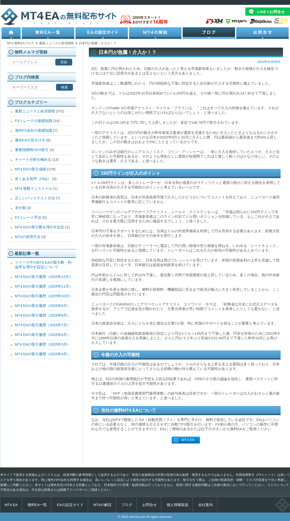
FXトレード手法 (28, 217)
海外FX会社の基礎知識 (33, 130)
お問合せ (263, 33)
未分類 (20, 208)
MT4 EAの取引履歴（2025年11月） (44, 286)
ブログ (209, 33)
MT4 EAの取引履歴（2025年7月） (43, 325)
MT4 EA (187, 440)
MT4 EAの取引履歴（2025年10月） (44, 296)
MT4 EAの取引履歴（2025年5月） (43, 344)
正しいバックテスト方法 (35, 198)
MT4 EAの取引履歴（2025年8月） (43, 315)
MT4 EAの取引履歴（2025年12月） (44, 277)
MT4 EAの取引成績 (30, 169)
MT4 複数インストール (33, 188)
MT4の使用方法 (27, 237)
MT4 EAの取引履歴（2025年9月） (43, 306)
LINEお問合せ (271, 12)
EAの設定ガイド (102, 33)
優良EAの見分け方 (30, 140)
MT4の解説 (156, 33)
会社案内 (205, 505)
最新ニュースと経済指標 (35, 111)
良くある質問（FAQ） (33, 179)
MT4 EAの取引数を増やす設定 (39, 227)
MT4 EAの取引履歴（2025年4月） (43, 354)
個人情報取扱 (177, 505)
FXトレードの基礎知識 (33, 121)
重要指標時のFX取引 (32, 150)
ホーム (11, 33)
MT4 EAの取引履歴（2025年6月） (43, 335)
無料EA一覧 (48, 33)
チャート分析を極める (33, 159)
